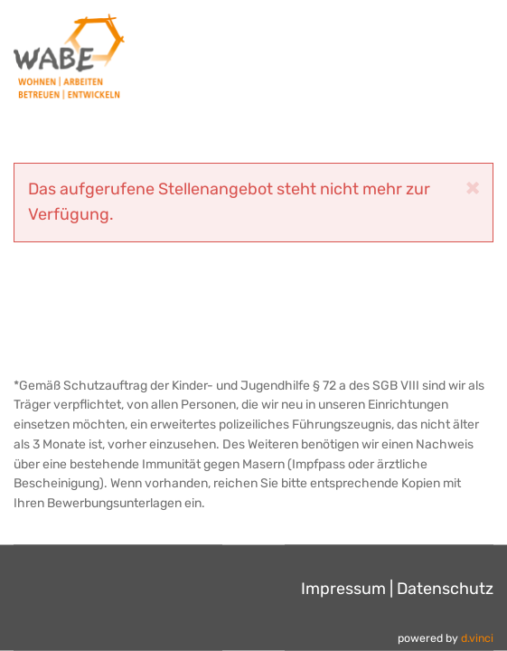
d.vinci (477, 638)
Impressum (343, 588)
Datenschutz (445, 588)
